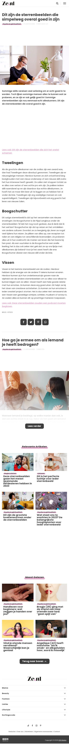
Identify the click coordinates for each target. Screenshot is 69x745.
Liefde (5, 704)
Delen (23, 322)
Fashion (6, 699)
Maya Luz (44, 24)
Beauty (5, 693)
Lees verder (34, 426)
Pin (38, 322)
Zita (42, 349)
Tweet (31, 322)
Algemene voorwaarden (43, 731)
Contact (57, 731)
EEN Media (62, 740)
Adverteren (29, 731)
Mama (5, 688)
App (45, 322)
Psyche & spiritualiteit (12, 24)
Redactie (12, 731)
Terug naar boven (32, 661)
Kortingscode (8, 715)
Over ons (20, 731)
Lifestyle (6, 709)
